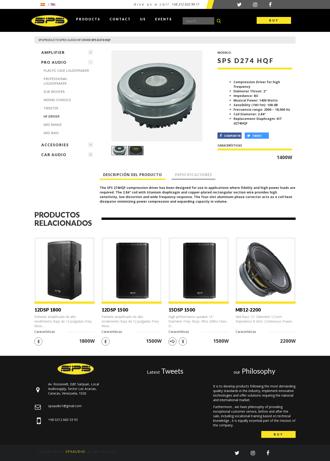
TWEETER (51, 108)
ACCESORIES (55, 145)
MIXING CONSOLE (57, 100)
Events (163, 19)
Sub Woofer (54, 91)
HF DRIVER (52, 116)
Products (88, 19)
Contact (120, 19)
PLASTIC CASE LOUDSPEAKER (66, 70)
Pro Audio (54, 62)
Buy (274, 20)
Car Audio (53, 154)
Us (143, 19)
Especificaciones (193, 174)
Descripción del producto (132, 174)
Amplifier (53, 52)
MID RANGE (53, 124)
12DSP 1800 (47, 309)
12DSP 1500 (115, 309)
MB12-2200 (248, 309)
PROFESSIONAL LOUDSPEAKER (55, 81)
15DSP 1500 (181, 309)
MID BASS (51, 133)
